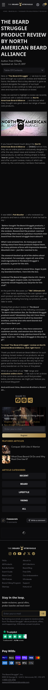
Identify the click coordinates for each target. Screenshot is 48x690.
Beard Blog (13, 11)
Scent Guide (7, 572)
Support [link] (26, 583)
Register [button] (24, 435)
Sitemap (5, 587)
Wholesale (27, 579)
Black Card (6, 575)
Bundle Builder (8, 568)
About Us (27, 560)
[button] (17, 400)
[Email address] (24, 429)
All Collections (29, 564)
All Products (7, 564)
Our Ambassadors (30, 575)
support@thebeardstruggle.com (15, 682)
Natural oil (27, 587)
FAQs (4, 560)
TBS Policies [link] (7, 579)
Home (5, 11)
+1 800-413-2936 (9, 679)
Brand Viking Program (11, 583)
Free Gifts (27, 572)
